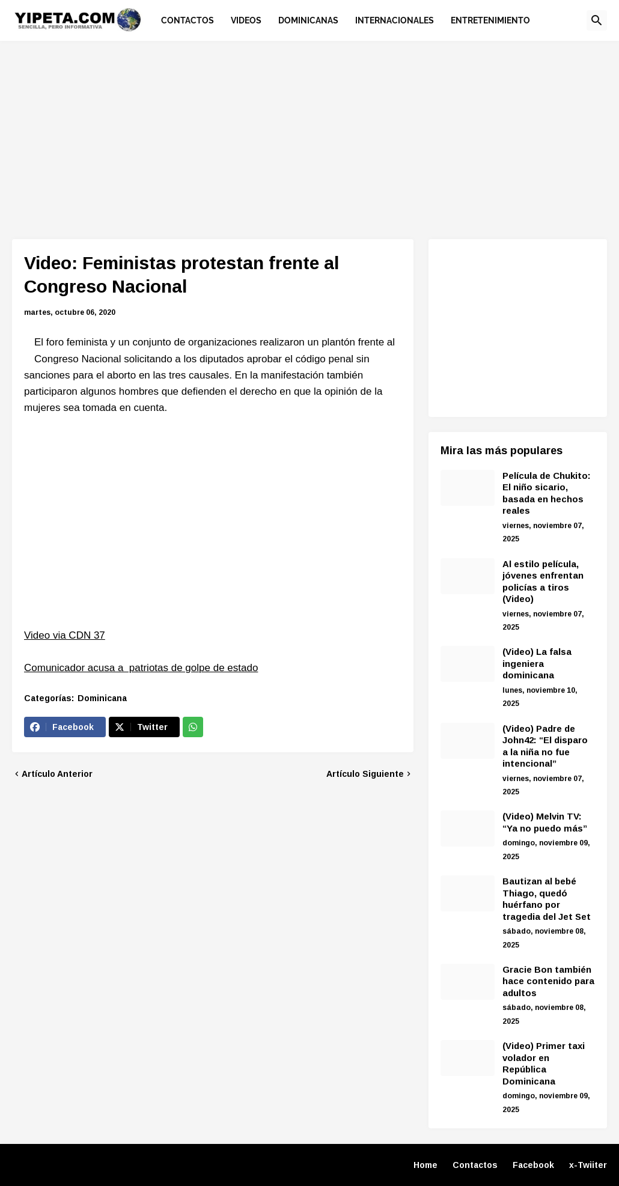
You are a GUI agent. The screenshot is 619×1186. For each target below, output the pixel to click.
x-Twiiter (588, 1165)
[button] (597, 20)
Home (425, 1165)
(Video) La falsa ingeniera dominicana (537, 663)
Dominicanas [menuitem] (308, 20)
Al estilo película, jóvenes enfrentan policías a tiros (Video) (543, 581)
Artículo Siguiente (365, 774)
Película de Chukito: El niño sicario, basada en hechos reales (546, 493)
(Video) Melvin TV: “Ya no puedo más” (544, 822)
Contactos (475, 1165)
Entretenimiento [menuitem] (490, 20)
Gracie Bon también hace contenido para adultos (548, 981)
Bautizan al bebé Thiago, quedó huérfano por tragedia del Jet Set (546, 899)
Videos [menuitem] (246, 20)
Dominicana (102, 698)
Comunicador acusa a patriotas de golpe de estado (141, 668)
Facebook (533, 1165)
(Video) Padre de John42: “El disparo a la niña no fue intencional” (545, 746)
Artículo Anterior (57, 774)
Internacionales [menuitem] (394, 20)
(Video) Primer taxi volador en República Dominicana (543, 1063)
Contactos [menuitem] (187, 20)
